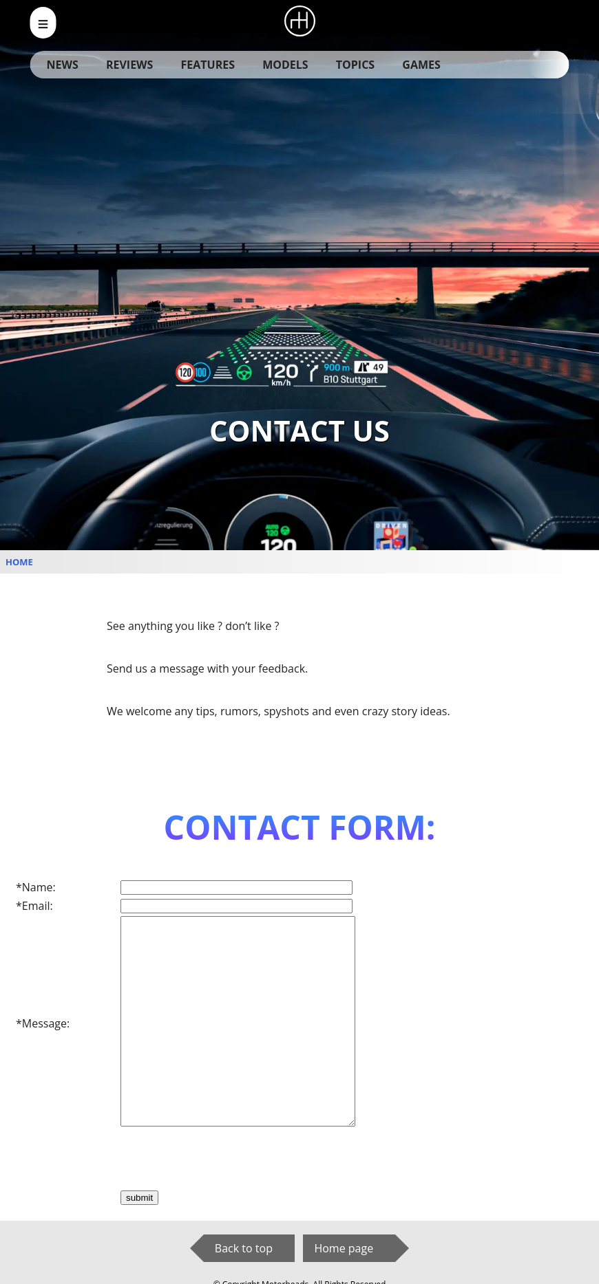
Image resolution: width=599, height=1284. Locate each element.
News (62, 64)
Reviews (129, 64)
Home (19, 562)
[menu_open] (43, 23)
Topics (355, 64)
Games (421, 64)
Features (208, 64)
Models (285, 64)
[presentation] (225, 1201)
